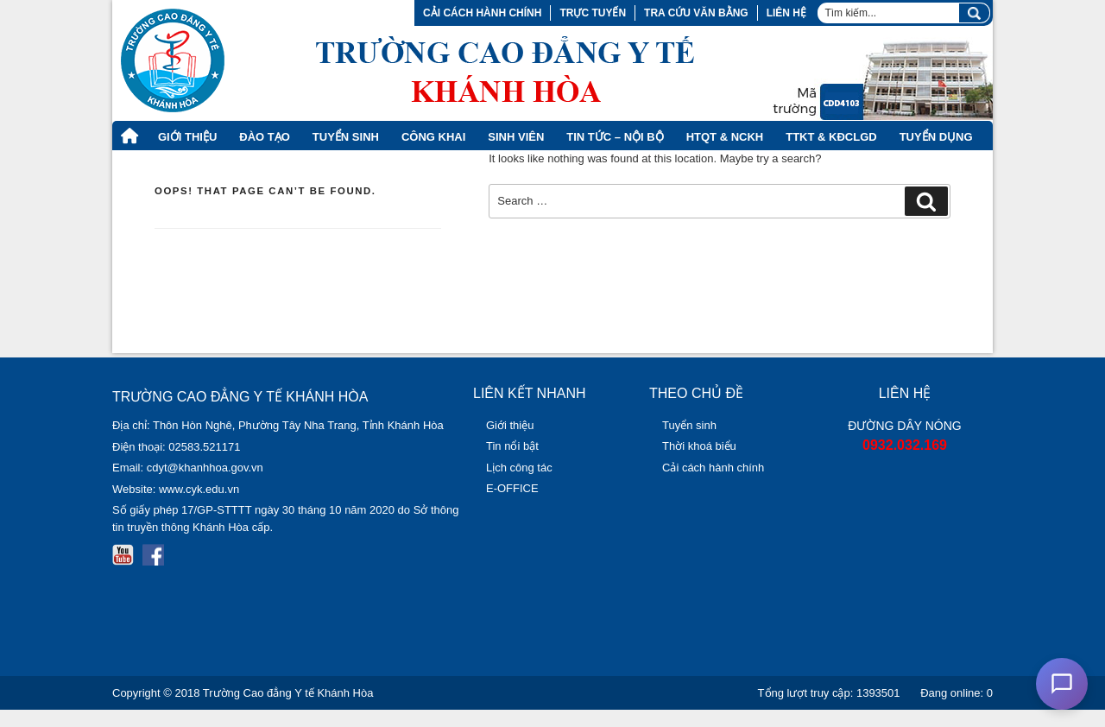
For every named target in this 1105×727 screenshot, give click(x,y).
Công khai (433, 136)
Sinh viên (516, 136)
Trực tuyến (592, 13)
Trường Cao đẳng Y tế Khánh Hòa (288, 692)
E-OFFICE (512, 488)
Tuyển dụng (936, 136)
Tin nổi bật (512, 445)
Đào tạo (264, 136)
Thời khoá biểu (699, 445)
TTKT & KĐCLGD (831, 136)
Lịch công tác (519, 467)
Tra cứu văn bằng (696, 13)
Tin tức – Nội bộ (614, 136)
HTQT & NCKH (725, 136)
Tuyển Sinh (346, 136)
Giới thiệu (187, 136)
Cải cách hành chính (482, 13)
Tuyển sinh (689, 425)
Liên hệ (786, 13)
